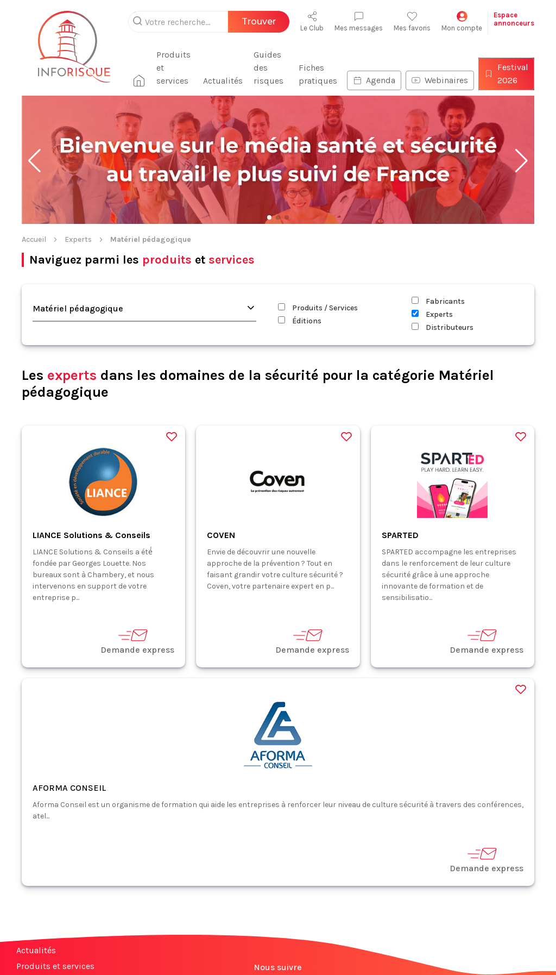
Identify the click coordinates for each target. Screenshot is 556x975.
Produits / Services (318, 307)
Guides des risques (268, 67)
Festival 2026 (506, 73)
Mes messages (358, 21)
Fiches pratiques (318, 74)
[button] (34, 161)
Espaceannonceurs (514, 19)
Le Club (312, 21)
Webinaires (440, 80)
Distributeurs (442, 327)
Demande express (137, 641)
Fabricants (438, 301)
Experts (78, 239)
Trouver (259, 21)
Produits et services (173, 67)
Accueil (34, 239)
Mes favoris (412, 21)
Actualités (223, 81)
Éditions (299, 321)
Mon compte (461, 21)
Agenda (374, 80)
